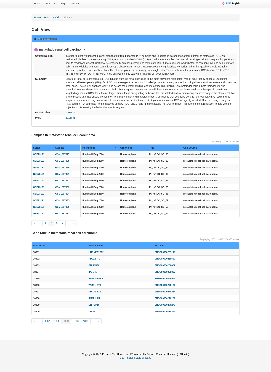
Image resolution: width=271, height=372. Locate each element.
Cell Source (190, 147)
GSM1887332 (62, 180)
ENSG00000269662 (165, 265)
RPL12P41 (94, 258)
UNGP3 (93, 311)
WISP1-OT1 (95, 285)
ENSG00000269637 (165, 258)
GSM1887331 (62, 174)
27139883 (71, 117)
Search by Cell (51, 17)
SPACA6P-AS (96, 278)
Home (37, 3)
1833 (57, 321)
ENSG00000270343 (165, 311)
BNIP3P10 (94, 304)
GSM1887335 (62, 200)
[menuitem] (37, 3)
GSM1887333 (62, 187)
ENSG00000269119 (165, 252)
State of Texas (143, 357)
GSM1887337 (62, 213)
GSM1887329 (62, 160)
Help (63, 3)
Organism (126, 147)
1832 (47, 321)
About (75, 3)
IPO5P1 (93, 272)
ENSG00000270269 (165, 298)
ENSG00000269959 (165, 278)
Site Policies (126, 357)
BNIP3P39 (94, 265)
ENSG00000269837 (165, 272)
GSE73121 (72, 112)
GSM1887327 (62, 154)
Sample (59, 147)
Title (151, 147)
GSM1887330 (62, 167)
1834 (66, 321)
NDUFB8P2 (95, 291)
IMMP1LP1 (94, 298)
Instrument (99, 147)
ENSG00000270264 (165, 291)
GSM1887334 (62, 193)
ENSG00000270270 (165, 304)
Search (50, 3)
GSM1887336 (62, 207)
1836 (85, 321)
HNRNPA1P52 (96, 252)
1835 (76, 321)
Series (37, 147)
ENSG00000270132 (165, 285)
